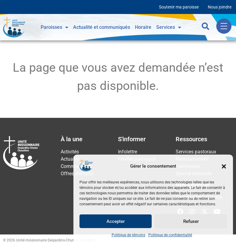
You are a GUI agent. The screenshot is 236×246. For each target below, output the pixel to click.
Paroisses (54, 27)
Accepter (115, 221)
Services (168, 27)
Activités (70, 152)
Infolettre (127, 152)
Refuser (191, 221)
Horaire (143, 27)
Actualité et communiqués (101, 27)
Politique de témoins (128, 235)
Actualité (70, 159)
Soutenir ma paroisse (179, 7)
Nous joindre (219, 7)
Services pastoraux (196, 152)
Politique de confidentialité (170, 235)
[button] (224, 166)
